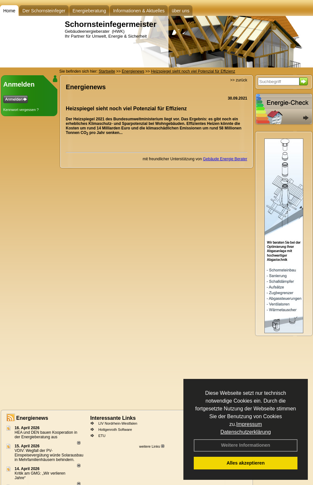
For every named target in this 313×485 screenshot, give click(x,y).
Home (9, 10)
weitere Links (151, 446)
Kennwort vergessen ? (21, 110)
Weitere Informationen (245, 445)
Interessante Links (113, 418)
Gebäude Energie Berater (225, 159)
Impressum (249, 424)
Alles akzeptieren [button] (245, 463)
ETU (101, 436)
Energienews (32, 418)
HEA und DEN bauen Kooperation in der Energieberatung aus (46, 434)
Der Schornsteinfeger (43, 10)
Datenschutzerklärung (245, 432)
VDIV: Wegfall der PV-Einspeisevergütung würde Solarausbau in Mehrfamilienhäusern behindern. (49, 455)
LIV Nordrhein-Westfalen (117, 423)
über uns (180, 10)
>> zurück (238, 80)
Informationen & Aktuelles (139, 10)
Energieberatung (89, 10)
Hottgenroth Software (115, 429)
